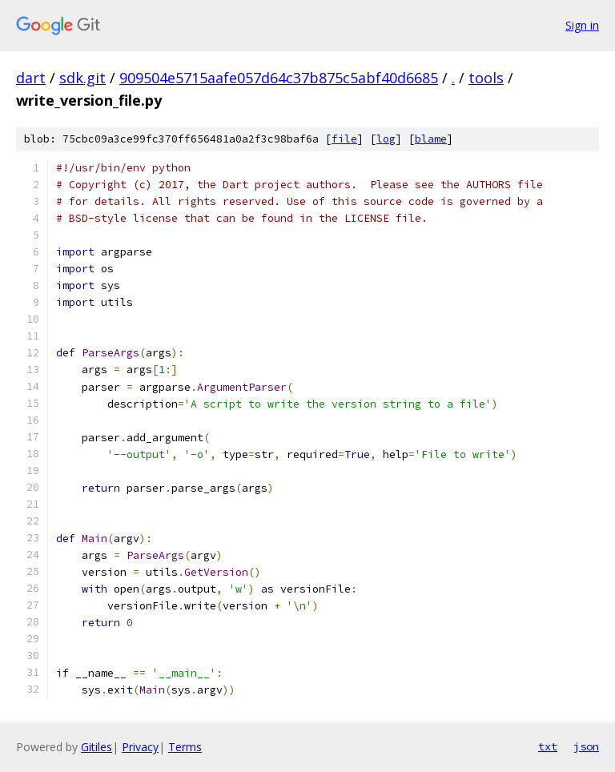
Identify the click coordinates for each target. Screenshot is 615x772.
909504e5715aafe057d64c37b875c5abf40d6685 (278, 77)
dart (31, 77)
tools (486, 77)
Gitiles (96, 746)
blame (431, 139)
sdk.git (82, 77)
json (586, 746)
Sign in (582, 25)
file (344, 139)
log (386, 139)
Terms (185, 746)
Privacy (140, 746)
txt (547, 746)
